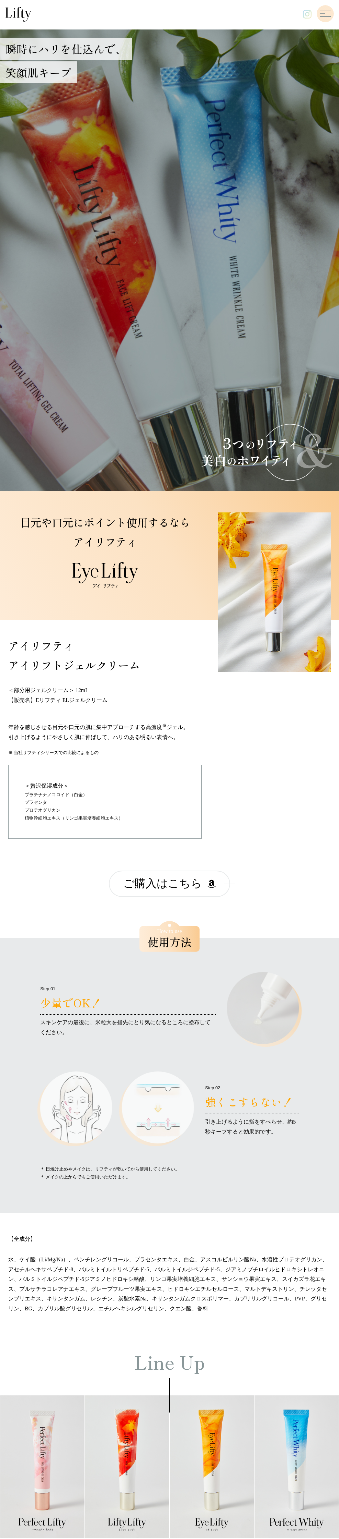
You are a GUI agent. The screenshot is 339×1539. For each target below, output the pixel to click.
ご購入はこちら (169, 883)
